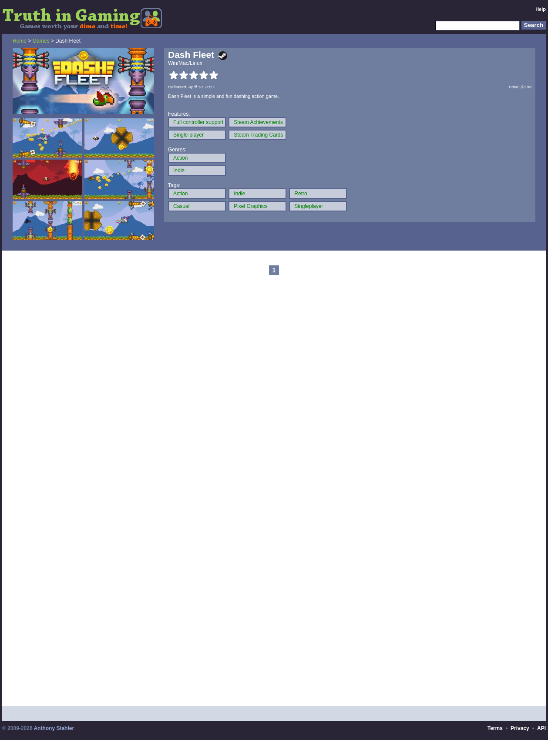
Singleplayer (308, 206)
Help (540, 9)
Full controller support (198, 122)
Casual (181, 206)
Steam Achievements (258, 122)
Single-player (188, 135)
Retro (300, 194)
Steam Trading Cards (258, 135)
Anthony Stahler (54, 728)
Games (41, 41)
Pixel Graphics (250, 206)
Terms (495, 728)
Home (20, 41)
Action (180, 158)
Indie (179, 170)
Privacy (520, 728)
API (541, 728)
